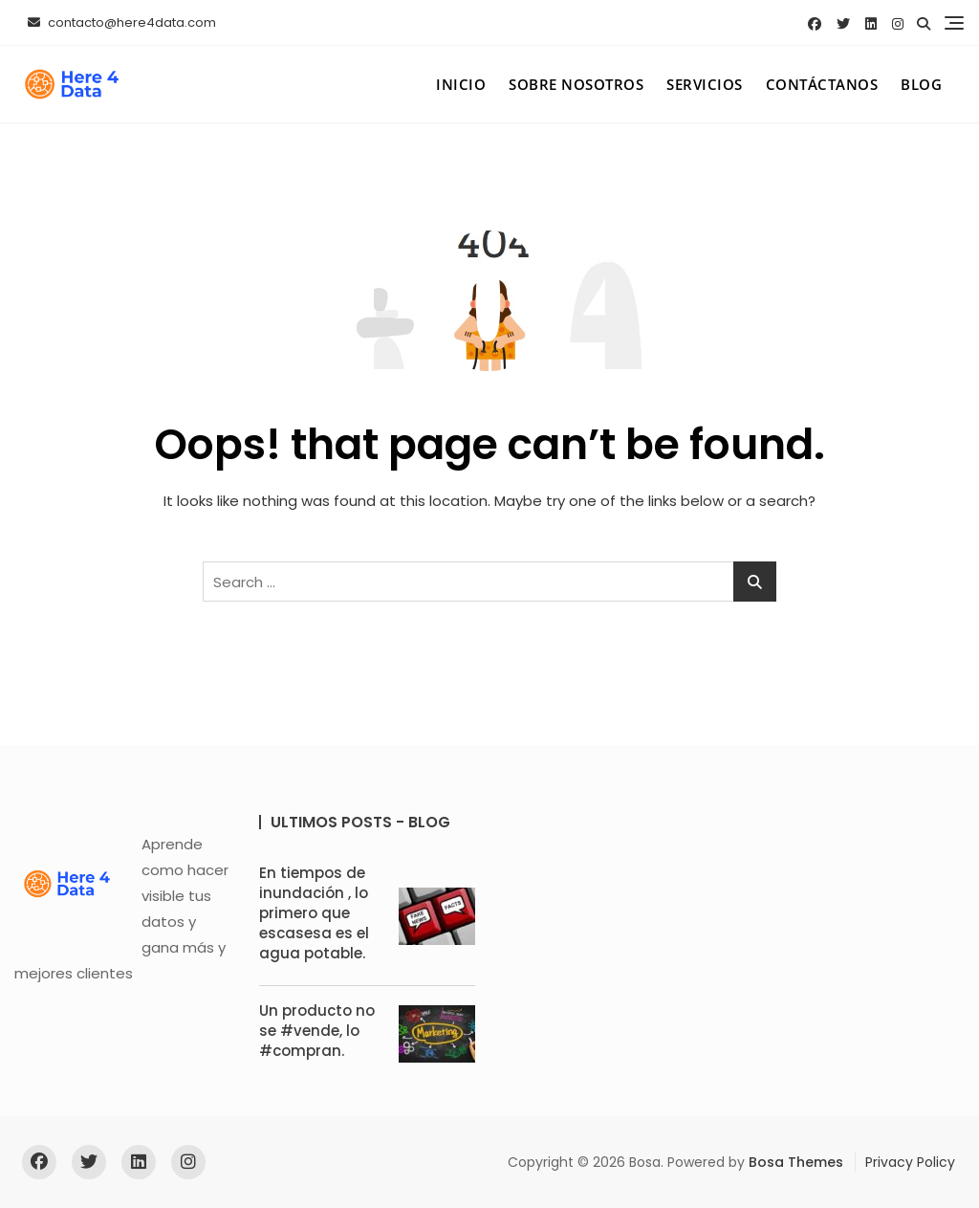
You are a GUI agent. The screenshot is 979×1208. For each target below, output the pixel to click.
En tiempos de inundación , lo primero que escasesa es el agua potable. (314, 913)
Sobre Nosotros (576, 84)
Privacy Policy (910, 1162)
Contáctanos (822, 84)
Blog (921, 84)
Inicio (461, 84)
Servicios (704, 84)
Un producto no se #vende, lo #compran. (317, 1030)
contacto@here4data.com (122, 22)
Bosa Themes (796, 1162)
